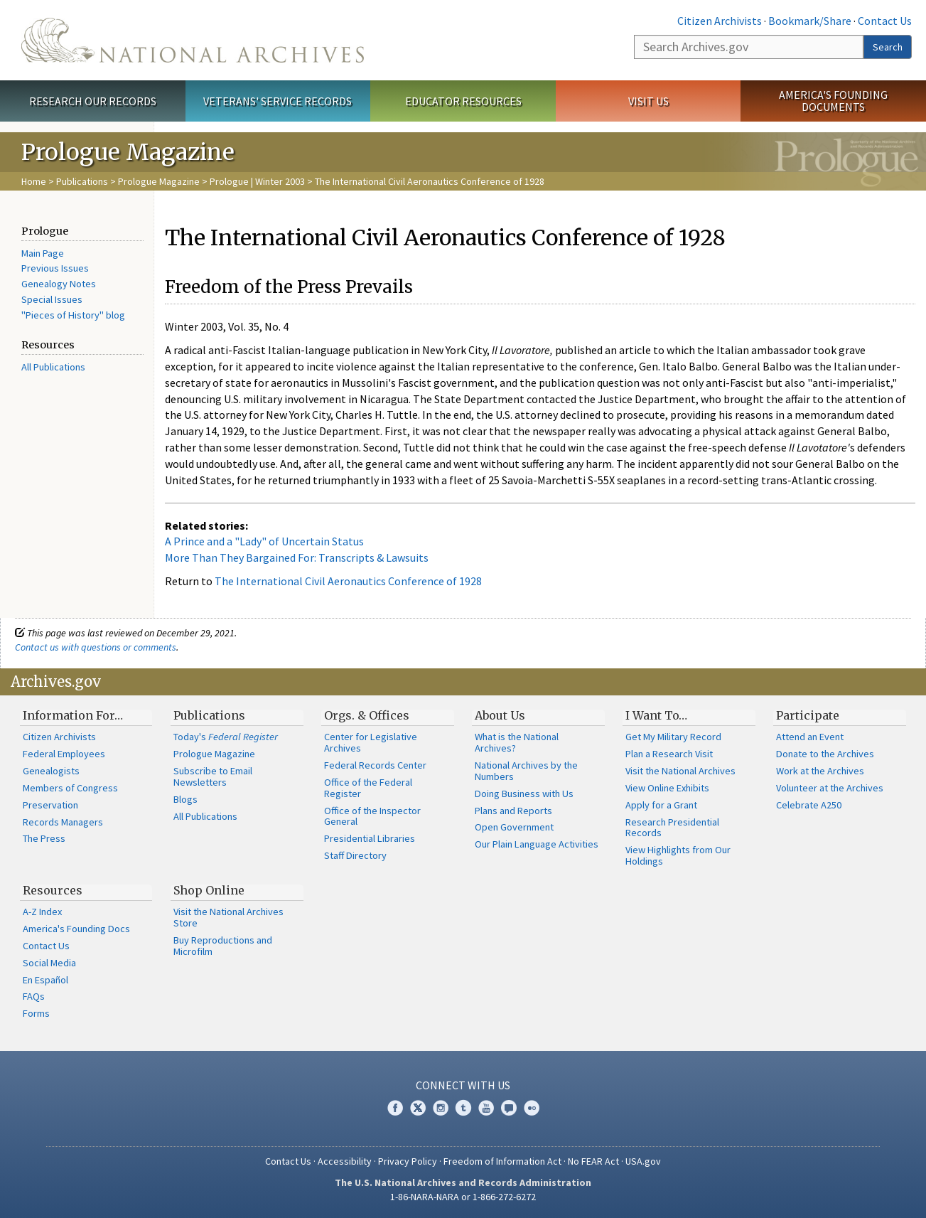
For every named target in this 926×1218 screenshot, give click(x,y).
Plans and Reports (513, 810)
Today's (225, 736)
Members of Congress (70, 787)
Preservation (50, 804)
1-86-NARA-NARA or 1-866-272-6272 (463, 1196)
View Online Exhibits (667, 787)
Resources (52, 890)
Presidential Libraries (369, 838)
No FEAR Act (593, 1161)
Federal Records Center (375, 765)
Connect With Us (463, 1085)
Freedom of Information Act (502, 1161)
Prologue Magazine (159, 181)
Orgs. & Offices (366, 715)
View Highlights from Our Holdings (678, 855)
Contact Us (885, 21)
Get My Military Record (673, 736)
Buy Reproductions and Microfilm (222, 946)
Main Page (42, 253)
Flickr (531, 1107)
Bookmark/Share (809, 21)
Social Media (49, 962)
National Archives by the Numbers (526, 771)
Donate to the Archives (825, 753)
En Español (45, 979)
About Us (500, 715)
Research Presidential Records (672, 828)
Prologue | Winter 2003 (257, 181)
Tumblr (463, 1107)
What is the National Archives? (517, 742)
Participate (807, 715)
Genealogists (51, 770)
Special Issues (51, 299)
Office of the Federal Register (368, 788)
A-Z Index (42, 911)
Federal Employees (64, 753)
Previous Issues (55, 268)
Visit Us (648, 101)
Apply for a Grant (661, 804)
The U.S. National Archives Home (192, 40)
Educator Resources (463, 101)
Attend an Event (810, 736)
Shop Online (208, 890)
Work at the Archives (820, 770)
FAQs (34, 996)
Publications (82, 181)
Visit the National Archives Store (228, 917)
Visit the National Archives (680, 770)
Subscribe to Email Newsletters (212, 776)
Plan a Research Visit (669, 753)
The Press (44, 838)
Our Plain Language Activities (536, 844)
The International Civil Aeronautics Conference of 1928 (348, 581)
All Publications (53, 366)
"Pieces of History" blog (73, 315)
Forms (36, 1013)
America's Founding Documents (833, 100)
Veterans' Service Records (277, 101)
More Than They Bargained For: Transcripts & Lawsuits (297, 557)
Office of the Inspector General (372, 816)
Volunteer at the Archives (829, 787)
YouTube (486, 1107)
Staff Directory (355, 855)
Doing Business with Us (524, 793)
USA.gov (643, 1161)
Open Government (514, 827)
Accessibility (345, 1161)
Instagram (440, 1107)
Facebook (395, 1107)
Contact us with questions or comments (95, 647)
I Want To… (656, 715)
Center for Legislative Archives (370, 742)
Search (888, 47)
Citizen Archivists (719, 21)
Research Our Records (92, 101)
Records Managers (63, 822)
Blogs (185, 799)
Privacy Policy (407, 1161)
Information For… (73, 715)
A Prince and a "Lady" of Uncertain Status (264, 541)
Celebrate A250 (808, 804)
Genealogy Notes (58, 283)
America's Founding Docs (76, 928)
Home (33, 181)
